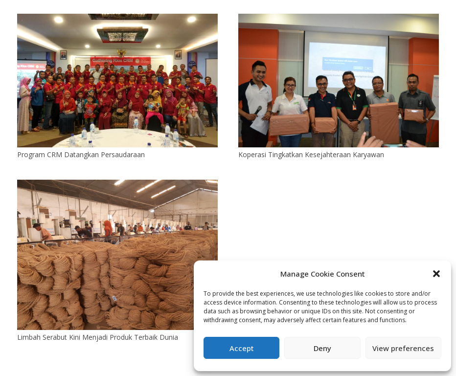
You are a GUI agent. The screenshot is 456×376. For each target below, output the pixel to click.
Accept (241, 348)
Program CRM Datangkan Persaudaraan (81, 154)
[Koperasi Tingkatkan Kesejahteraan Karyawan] (338, 19)
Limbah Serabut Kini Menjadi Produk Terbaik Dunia (97, 337)
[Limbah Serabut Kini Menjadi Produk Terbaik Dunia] (117, 185)
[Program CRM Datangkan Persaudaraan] (117, 19)
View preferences (403, 348)
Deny (322, 348)
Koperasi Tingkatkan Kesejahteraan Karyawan (311, 154)
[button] (436, 274)
